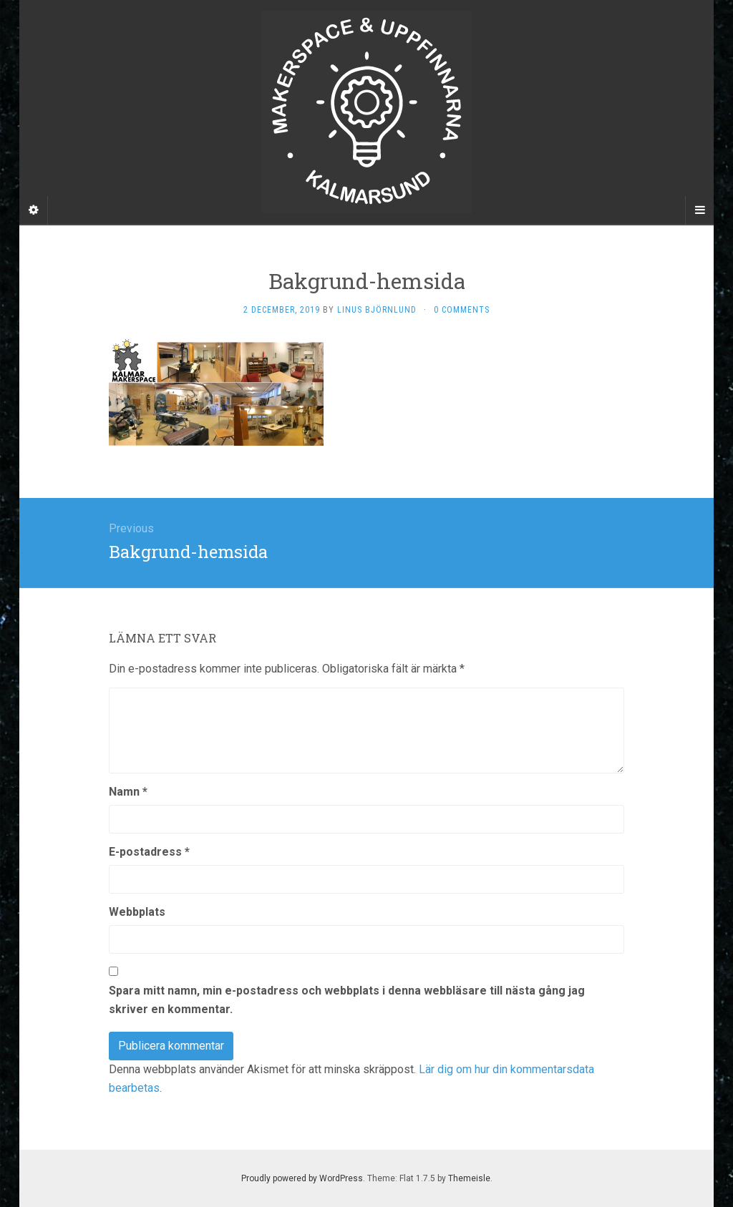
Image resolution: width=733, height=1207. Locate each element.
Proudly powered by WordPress (302, 1178)
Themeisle (469, 1178)
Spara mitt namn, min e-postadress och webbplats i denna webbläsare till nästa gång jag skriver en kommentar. (347, 1000)
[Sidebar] (33, 210)
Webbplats (137, 912)
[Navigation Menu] (699, 210)
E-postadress (149, 852)
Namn (128, 791)
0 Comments (462, 310)
